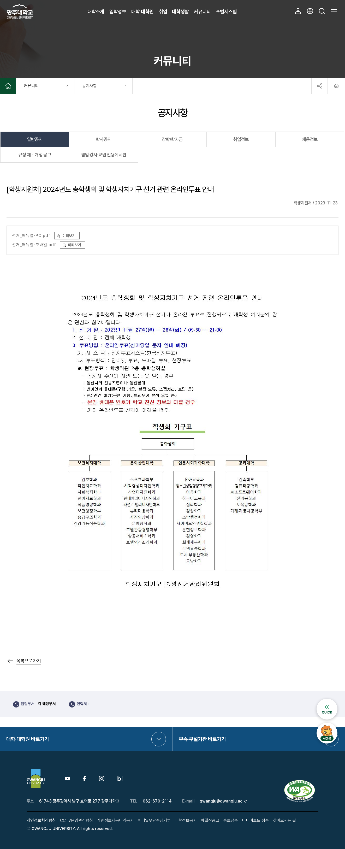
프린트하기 (336, 86)
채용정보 (310, 139)
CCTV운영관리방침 (76, 820)
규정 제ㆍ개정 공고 (34, 154)
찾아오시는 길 (284, 820)
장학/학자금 (172, 139)
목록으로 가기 (28, 660)
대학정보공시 (186, 820)
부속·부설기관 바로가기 (202, 739)
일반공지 (35, 139)
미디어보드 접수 (255, 820)
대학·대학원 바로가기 (27, 739)
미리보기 (69, 236)
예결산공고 (210, 820)
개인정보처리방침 (41, 820)
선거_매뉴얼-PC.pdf (31, 235)
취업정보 (241, 139)
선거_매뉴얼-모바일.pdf (34, 244)
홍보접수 (230, 820)
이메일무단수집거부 (154, 820)
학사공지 (103, 139)
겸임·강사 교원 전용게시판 (103, 154)
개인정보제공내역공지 (115, 820)
